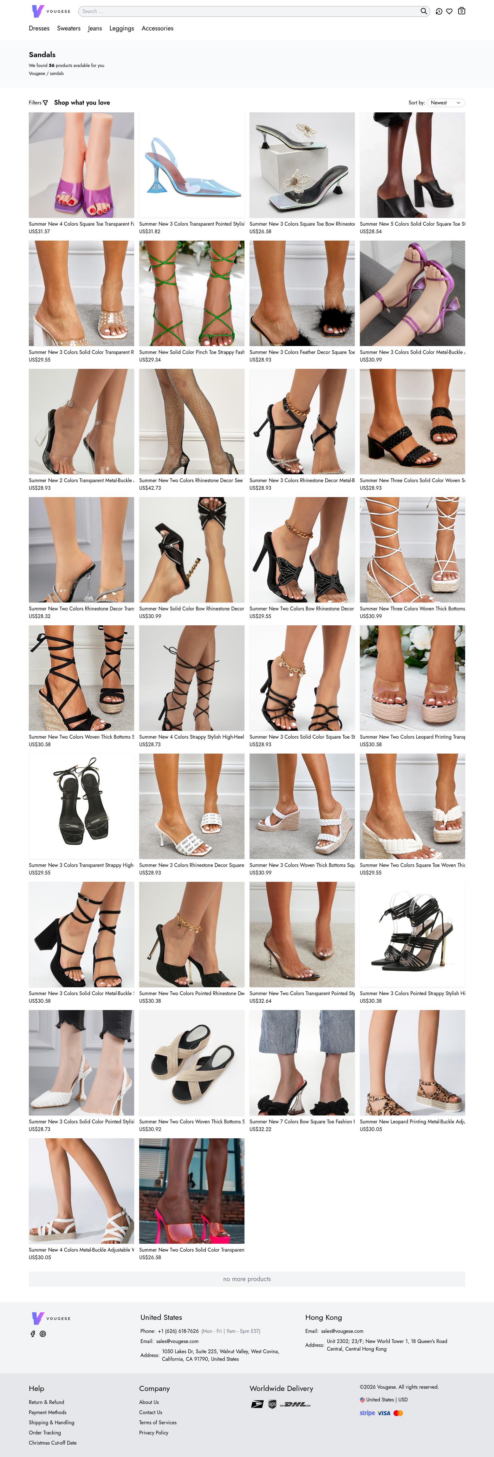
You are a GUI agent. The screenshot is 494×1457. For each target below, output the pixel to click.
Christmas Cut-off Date (53, 1443)
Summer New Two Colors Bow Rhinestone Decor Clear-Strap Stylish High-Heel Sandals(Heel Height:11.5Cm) (302, 608)
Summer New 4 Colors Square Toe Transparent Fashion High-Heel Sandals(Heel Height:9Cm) (81, 224)
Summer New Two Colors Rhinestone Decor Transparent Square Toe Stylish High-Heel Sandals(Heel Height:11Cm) (81, 608)
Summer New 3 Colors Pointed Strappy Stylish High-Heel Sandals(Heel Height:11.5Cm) (412, 993)
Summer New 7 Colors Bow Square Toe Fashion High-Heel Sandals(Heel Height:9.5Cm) (302, 1121)
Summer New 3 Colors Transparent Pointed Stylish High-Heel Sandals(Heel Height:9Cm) (191, 224)
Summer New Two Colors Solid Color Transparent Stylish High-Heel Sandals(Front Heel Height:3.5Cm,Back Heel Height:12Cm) (191, 1250)
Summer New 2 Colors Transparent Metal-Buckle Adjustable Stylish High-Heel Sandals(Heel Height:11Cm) (81, 480)
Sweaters (69, 28)
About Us (149, 1402)
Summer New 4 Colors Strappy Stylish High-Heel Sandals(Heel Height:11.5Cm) (191, 737)
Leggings (121, 28)
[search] (424, 11)
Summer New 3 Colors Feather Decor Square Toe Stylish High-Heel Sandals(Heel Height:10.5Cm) (302, 352)
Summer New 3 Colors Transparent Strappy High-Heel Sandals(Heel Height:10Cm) (81, 865)
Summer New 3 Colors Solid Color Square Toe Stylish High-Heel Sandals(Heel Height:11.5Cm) (302, 737)
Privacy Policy (153, 1432)
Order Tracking (45, 1432)
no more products (247, 1279)
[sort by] (446, 103)
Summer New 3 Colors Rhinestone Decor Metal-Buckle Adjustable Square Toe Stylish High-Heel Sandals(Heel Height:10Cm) (302, 480)
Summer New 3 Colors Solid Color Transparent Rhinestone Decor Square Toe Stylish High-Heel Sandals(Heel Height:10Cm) (81, 352)
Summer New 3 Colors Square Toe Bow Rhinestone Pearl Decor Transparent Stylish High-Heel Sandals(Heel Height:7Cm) (302, 224)
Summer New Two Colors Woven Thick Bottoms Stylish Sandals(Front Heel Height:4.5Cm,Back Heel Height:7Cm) (191, 1121)
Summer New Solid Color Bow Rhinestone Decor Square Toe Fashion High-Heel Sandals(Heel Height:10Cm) (191, 608)
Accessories (157, 28)
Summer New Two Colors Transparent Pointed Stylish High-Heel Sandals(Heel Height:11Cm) (302, 993)
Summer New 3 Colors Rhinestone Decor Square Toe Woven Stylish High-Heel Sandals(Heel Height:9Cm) (191, 865)
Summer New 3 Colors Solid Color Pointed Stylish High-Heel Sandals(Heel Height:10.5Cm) (81, 1121)
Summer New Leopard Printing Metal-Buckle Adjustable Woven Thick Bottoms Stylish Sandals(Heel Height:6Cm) (412, 1121)
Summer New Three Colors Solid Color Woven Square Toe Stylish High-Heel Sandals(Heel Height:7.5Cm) (412, 480)
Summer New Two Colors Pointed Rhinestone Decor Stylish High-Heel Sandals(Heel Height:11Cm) (191, 993)
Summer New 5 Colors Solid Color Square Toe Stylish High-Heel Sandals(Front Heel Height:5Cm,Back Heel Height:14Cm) (412, 224)
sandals (57, 73)
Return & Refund (46, 1402)
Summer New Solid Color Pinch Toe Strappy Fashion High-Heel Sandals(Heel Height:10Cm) (191, 352)
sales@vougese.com (177, 1341)
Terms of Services (158, 1422)
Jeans (95, 28)
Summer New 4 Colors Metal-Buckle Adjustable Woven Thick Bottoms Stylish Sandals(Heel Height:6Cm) (81, 1250)
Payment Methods (47, 1412)
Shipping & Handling (52, 1422)
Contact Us (150, 1412)
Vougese (37, 73)
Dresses (39, 28)
